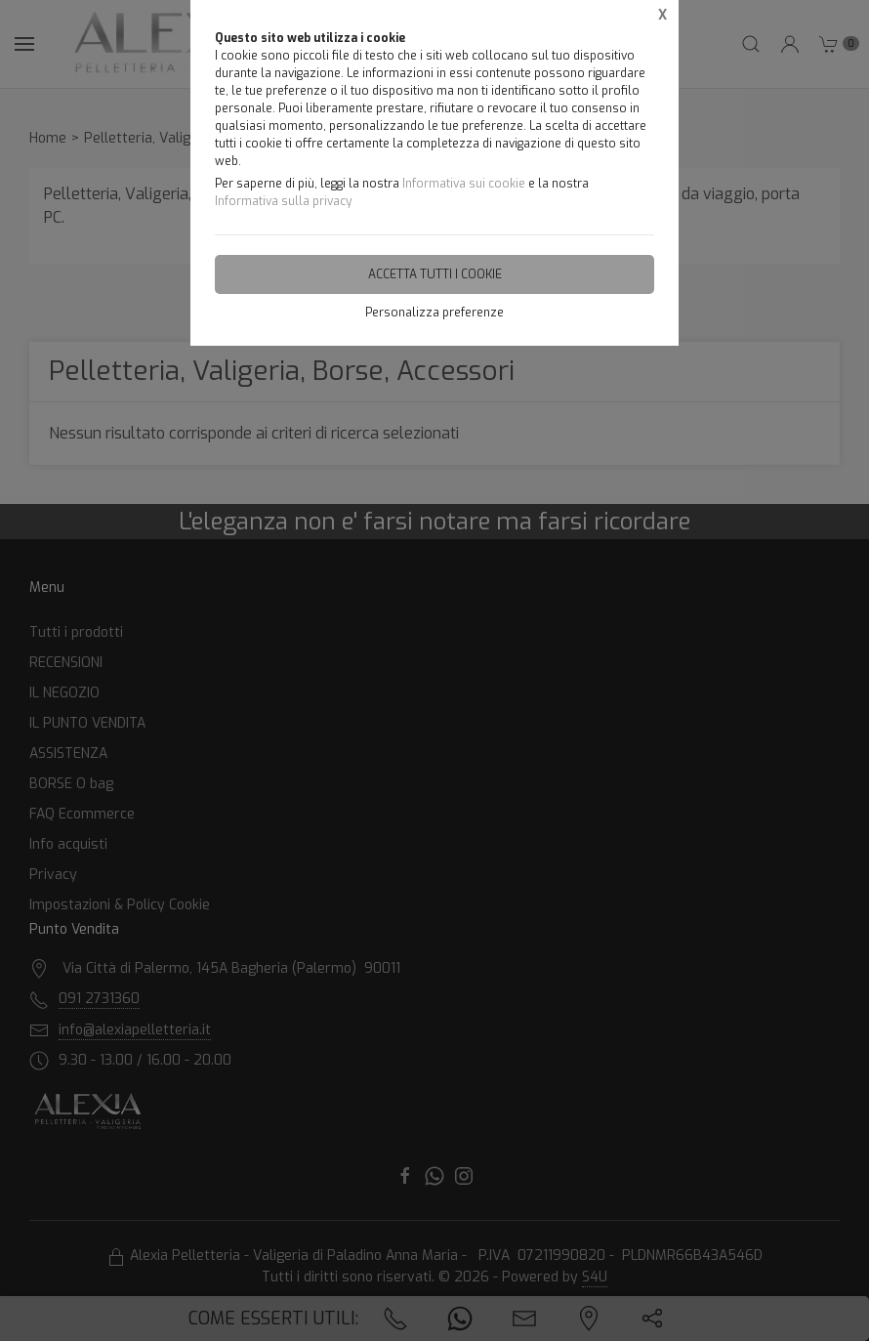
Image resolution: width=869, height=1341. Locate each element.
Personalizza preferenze (434, 312)
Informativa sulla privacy (283, 201)
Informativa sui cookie (463, 183)
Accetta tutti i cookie (435, 274)
